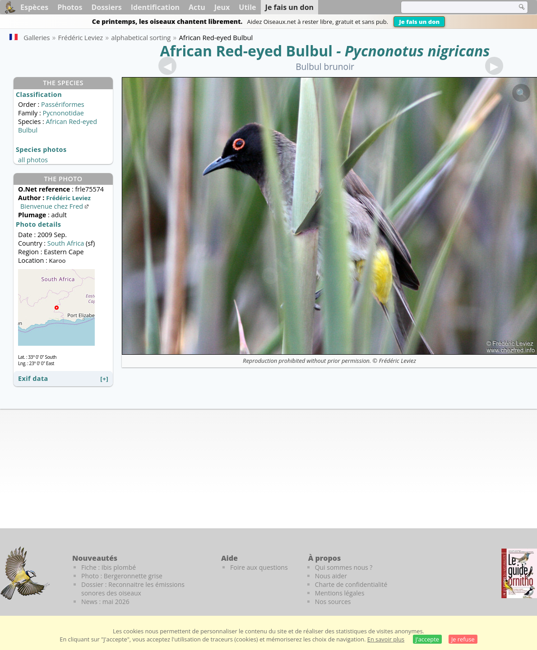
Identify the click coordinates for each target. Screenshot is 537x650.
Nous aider (331, 576)
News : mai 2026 (105, 601)
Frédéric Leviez (397, 361)
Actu (197, 7)
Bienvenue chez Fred (55, 206)
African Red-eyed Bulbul (246, 50)
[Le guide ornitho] (519, 573)
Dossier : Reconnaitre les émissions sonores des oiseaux (133, 588)
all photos (33, 160)
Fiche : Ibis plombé (108, 567)
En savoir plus (385, 639)
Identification (155, 7)
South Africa (65, 243)
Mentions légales (340, 593)
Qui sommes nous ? (344, 567)
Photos (69, 7)
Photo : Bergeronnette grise (121, 576)
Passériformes (62, 104)
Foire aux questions (259, 567)
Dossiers (106, 7)
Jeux (222, 7)
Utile (247, 7)
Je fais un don (419, 22)
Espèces (34, 7)
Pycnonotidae (62, 113)
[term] (453, 7)
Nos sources (333, 601)
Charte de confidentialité (351, 584)
